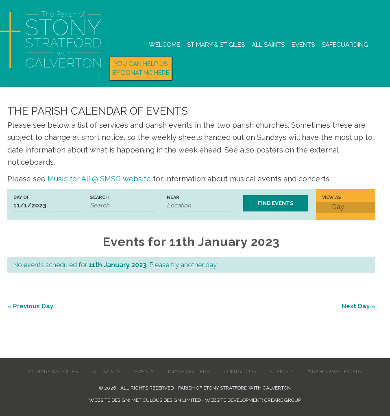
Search (99, 197)
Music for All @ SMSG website (99, 178)
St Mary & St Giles (216, 44)
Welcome (164, 44)
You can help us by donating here (141, 68)
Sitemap (281, 371)
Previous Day (30, 306)
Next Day (358, 306)
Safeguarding (345, 44)
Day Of (21, 197)
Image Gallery (189, 371)
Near (173, 197)
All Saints (268, 44)
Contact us (240, 371)
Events (303, 44)
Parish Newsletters (333, 371)
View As (331, 197)
